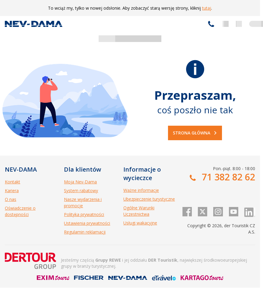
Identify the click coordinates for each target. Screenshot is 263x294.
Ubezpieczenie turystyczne (149, 199)
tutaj (206, 8)
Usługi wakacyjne (140, 223)
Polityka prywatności (84, 214)
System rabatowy (81, 190)
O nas (10, 199)
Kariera (12, 190)
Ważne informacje (141, 190)
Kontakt (12, 182)
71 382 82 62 (211, 24)
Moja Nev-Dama (80, 182)
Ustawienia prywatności (87, 223)
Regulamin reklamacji (85, 232)
